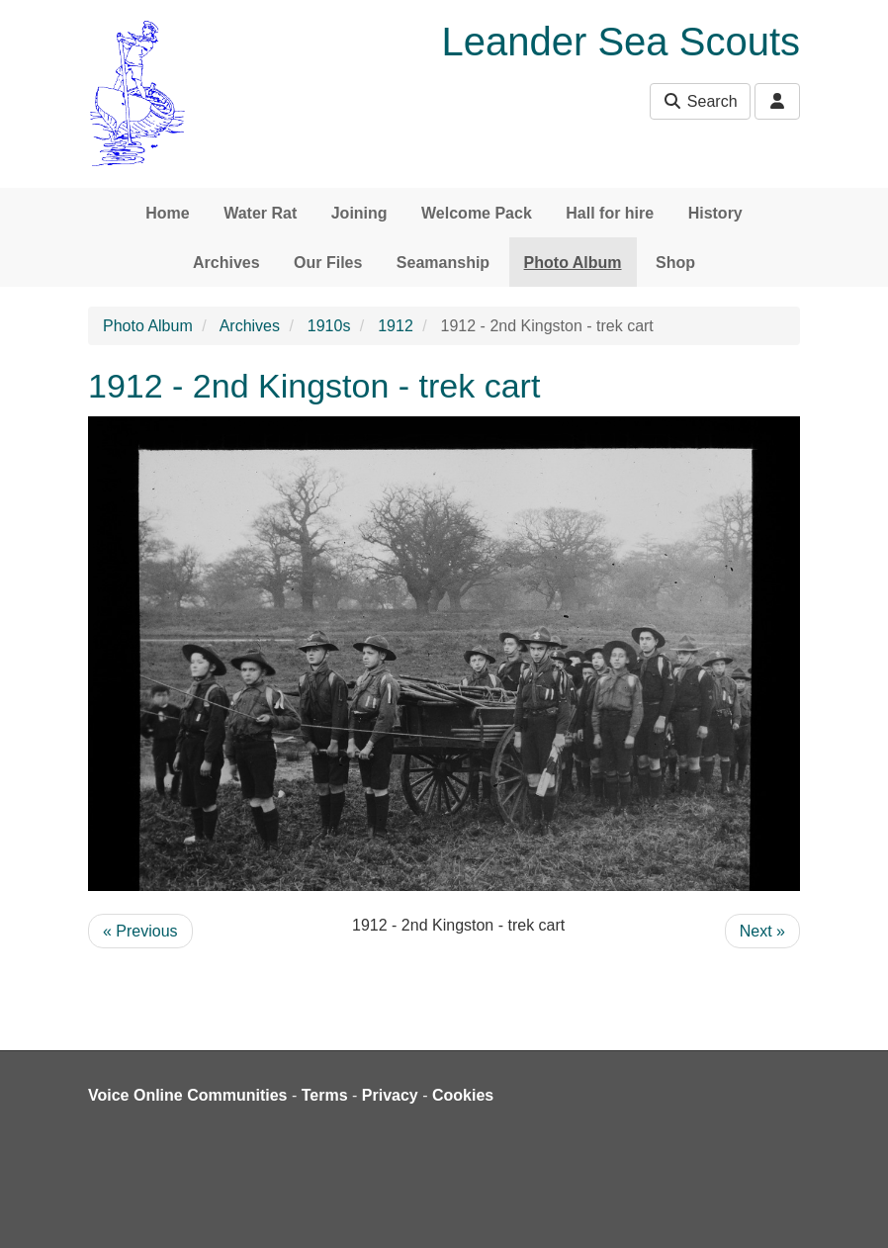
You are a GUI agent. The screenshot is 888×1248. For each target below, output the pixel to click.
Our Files (328, 262)
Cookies (462, 1095)
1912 (395, 325)
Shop (675, 262)
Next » (762, 931)
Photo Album (573, 262)
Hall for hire (610, 213)
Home (167, 213)
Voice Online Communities (188, 1095)
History (715, 213)
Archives (226, 262)
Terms (325, 1095)
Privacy (390, 1095)
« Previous (140, 931)
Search (700, 101)
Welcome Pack (476, 213)
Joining (359, 213)
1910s (329, 325)
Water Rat (260, 213)
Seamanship (443, 262)
